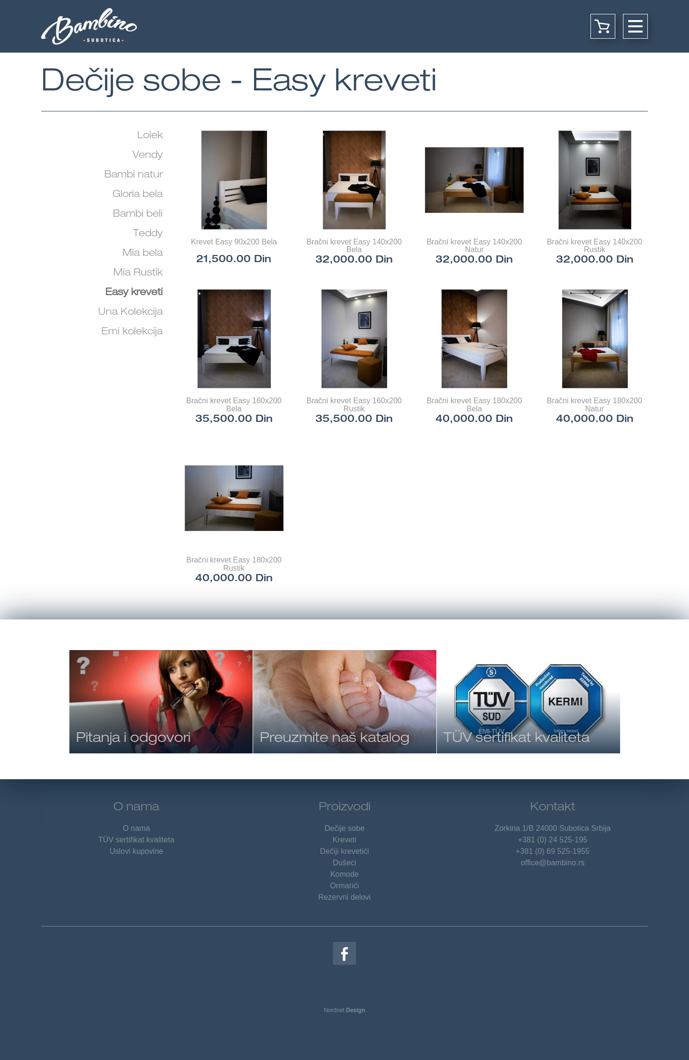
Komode (344, 874)
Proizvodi (344, 808)
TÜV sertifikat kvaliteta (136, 840)
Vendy (148, 156)
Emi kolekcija (132, 332)
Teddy (148, 234)
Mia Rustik (138, 273)
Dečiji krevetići (344, 851)
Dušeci (344, 863)
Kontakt (552, 808)
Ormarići (344, 886)
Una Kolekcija (130, 313)
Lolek (150, 136)
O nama (136, 808)
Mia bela (142, 254)
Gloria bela (137, 195)
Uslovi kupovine (136, 851)
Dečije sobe (344, 828)
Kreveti (344, 840)
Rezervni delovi (344, 897)
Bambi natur (133, 175)
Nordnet (344, 1010)
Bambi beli (138, 215)
